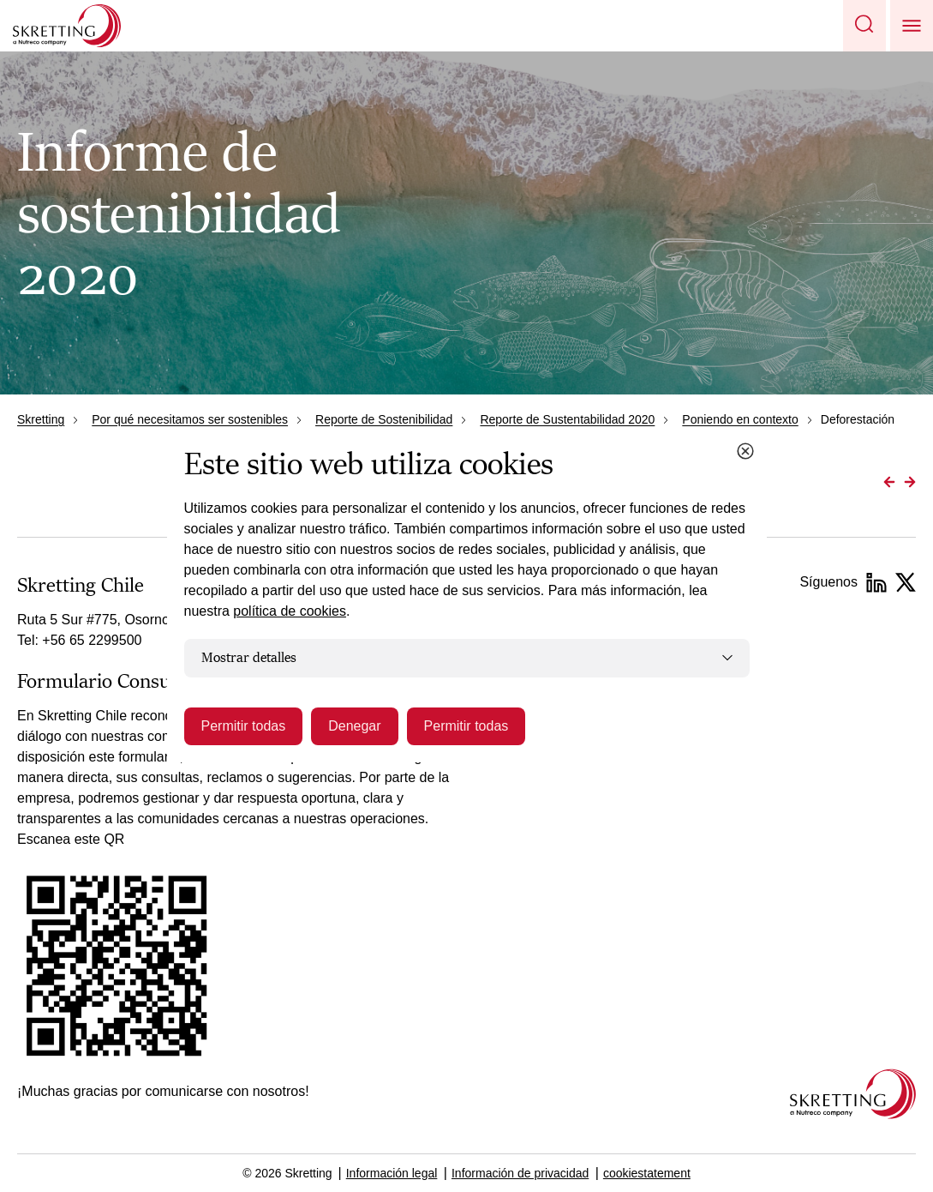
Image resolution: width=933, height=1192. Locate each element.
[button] (864, 25)
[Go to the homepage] (853, 1094)
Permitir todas (243, 726)
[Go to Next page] (910, 482)
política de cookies (289, 611)
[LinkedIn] (876, 582)
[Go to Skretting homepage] (67, 25)
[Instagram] (905, 582)
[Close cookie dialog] (745, 451)
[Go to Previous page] (889, 482)
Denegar (354, 726)
